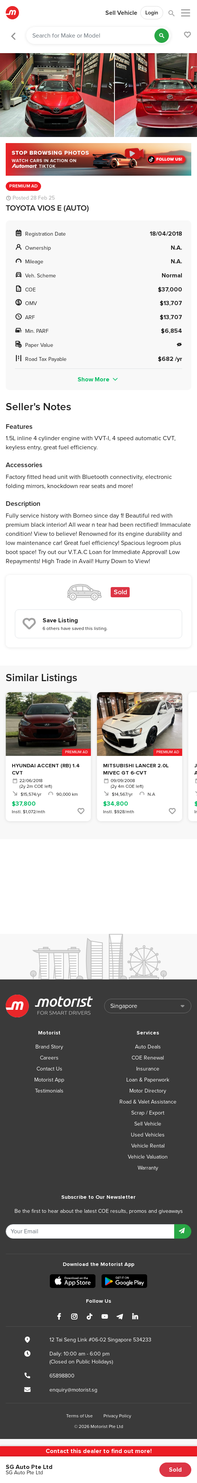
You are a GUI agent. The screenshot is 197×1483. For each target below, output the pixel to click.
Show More (98, 379)
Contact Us (49, 1069)
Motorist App (49, 1080)
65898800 (62, 1376)
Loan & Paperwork (147, 1080)
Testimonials (49, 1091)
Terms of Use (79, 1415)
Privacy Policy (117, 1415)
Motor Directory (147, 1091)
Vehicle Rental (148, 1146)
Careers (49, 1058)
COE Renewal (148, 1058)
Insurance (147, 1069)
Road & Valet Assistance (147, 1102)
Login (151, 12)
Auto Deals (148, 1047)
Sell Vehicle (121, 13)
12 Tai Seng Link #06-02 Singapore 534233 (100, 1340)
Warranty (148, 1168)
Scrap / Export (147, 1113)
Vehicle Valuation (148, 1157)
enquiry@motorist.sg (73, 1390)
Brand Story (49, 1047)
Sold (175, 1470)
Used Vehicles (148, 1135)
